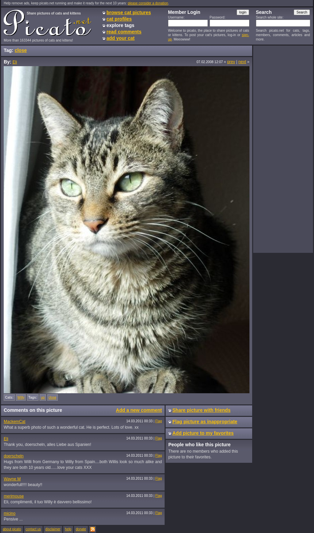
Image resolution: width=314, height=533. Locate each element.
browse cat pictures (128, 12)
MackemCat (14, 421)
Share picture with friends (201, 410)
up (43, 397)
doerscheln (14, 456)
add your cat (120, 38)
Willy (20, 397)
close (21, 50)
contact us (33, 529)
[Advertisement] (283, 149)
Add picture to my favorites (203, 433)
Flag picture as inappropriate (204, 421)
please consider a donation (148, 3)
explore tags (120, 25)
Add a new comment (139, 410)
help (68, 529)
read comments (123, 31)
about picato (12, 529)
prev (231, 61)
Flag (158, 421)
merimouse (14, 496)
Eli (15, 62)
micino (10, 513)
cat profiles (119, 19)
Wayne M (12, 479)
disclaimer (53, 529)
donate (81, 529)
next (242, 61)
